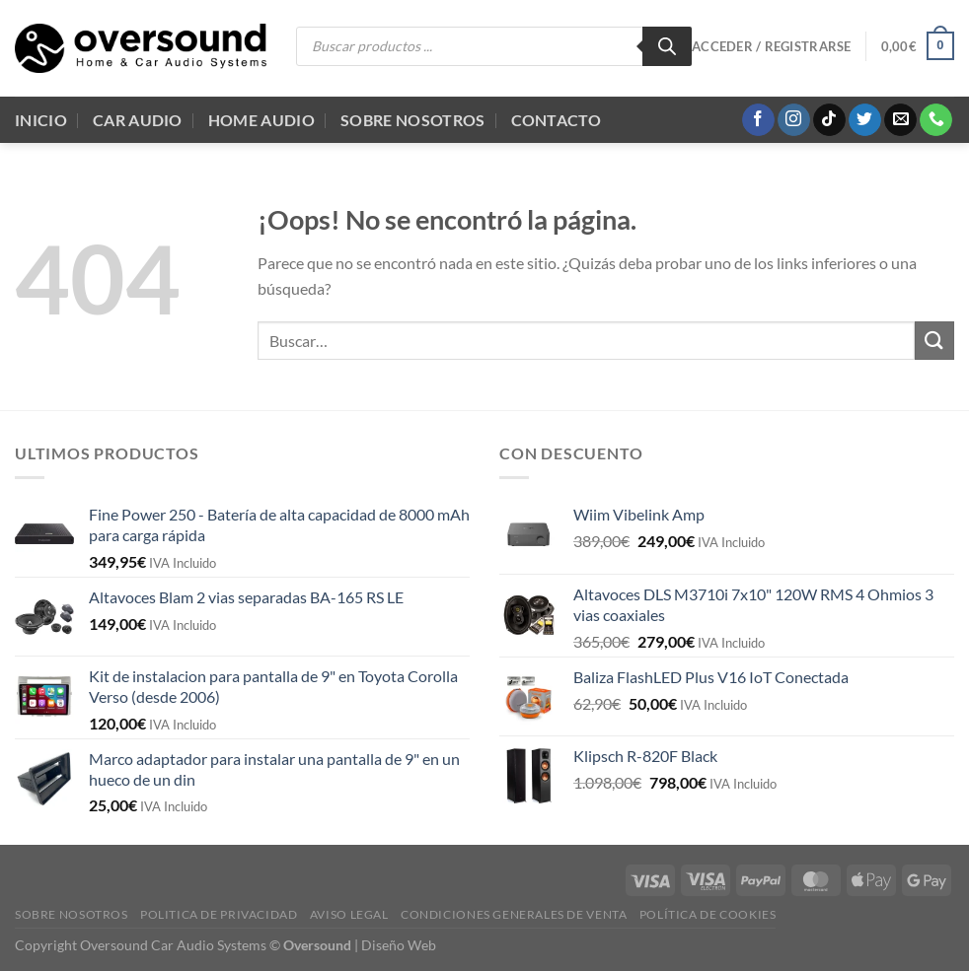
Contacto (556, 119)
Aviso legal (349, 914)
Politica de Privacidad (218, 914)
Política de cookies (708, 914)
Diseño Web (398, 944)
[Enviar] (934, 340)
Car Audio (138, 119)
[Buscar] (667, 46)
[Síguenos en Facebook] (758, 120)
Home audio (261, 119)
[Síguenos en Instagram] (794, 120)
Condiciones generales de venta (514, 914)
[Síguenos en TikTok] (829, 120)
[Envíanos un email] (900, 120)
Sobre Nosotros (412, 119)
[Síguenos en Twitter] (865, 120)
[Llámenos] (936, 120)
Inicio (41, 119)
